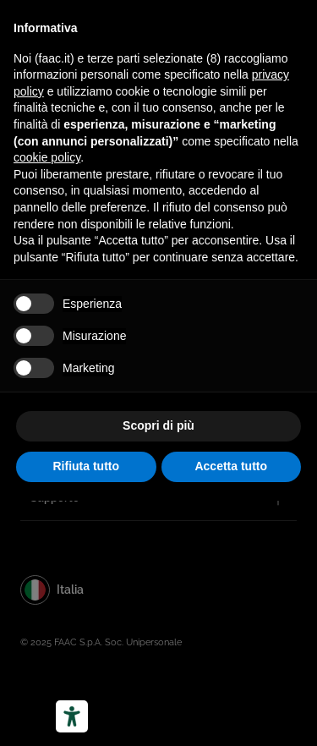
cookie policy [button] (47, 157)
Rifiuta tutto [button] (85, 466)
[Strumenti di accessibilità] (72, 716)
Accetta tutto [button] (230, 466)
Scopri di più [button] (158, 425)
